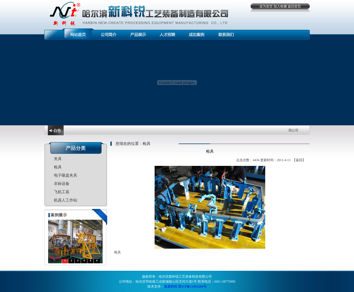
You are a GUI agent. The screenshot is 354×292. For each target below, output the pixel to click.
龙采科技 (170, 286)
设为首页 (266, 6)
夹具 (58, 159)
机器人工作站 (65, 200)
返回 (299, 160)
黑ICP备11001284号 (192, 286)
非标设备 (61, 184)
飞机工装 (61, 192)
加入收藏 (280, 6)
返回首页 (294, 6)
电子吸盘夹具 (65, 175)
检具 (58, 167)
